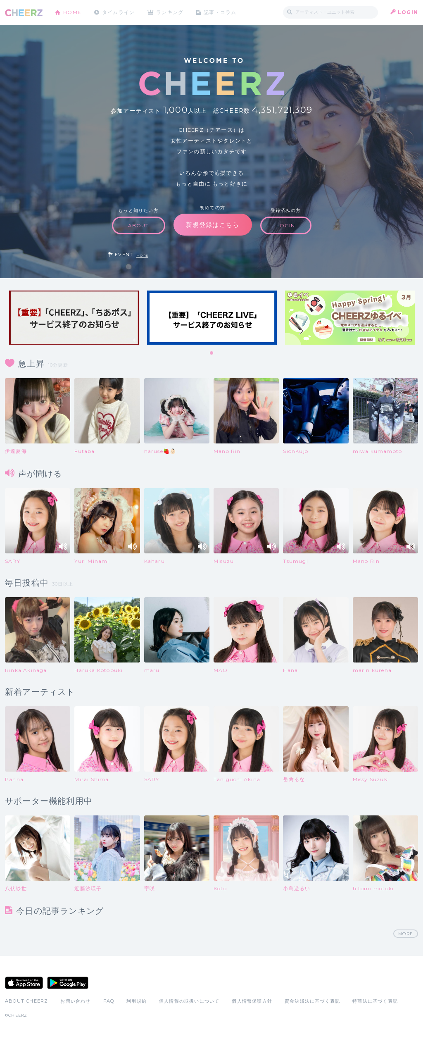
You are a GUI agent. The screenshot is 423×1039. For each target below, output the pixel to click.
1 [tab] (212, 353)
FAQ (108, 1001)
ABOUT (138, 225)
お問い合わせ (75, 1001)
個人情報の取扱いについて (189, 1001)
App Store (24, 983)
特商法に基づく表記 (375, 1001)
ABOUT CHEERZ (26, 1001)
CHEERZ (24, 12)
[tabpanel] (74, 318)
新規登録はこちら (213, 225)
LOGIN (408, 12)
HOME (72, 12)
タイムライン (118, 12)
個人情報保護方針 (252, 1001)
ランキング (170, 12)
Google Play (67, 983)
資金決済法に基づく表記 (312, 1001)
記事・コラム (220, 12)
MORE (142, 255)
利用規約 (136, 1001)
